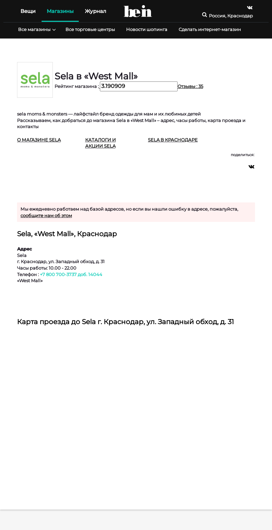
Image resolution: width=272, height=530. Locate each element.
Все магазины (36, 29)
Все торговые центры (90, 29)
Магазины (60, 11)
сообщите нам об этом (46, 215)
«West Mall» (30, 280)
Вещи (27, 11)
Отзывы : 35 (190, 86)
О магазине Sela (39, 139)
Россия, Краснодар (231, 15)
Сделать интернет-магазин (210, 29)
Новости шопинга (146, 29)
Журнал (95, 11)
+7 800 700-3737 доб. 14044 (71, 274)
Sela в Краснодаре (173, 139)
